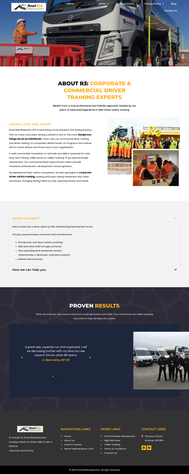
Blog (173, 3)
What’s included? (26, 218)
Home (70, 3)
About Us (86, 3)
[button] (94, 218)
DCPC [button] (104, 3)
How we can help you (29, 270)
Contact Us (170, 10)
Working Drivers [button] (126, 3)
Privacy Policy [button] (154, 3)
